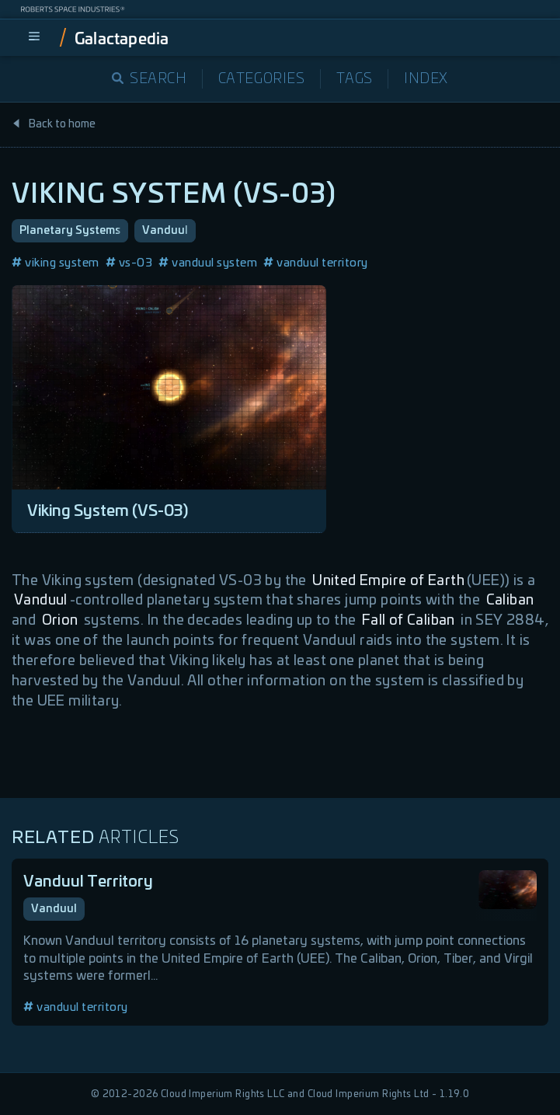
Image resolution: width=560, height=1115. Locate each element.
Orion (60, 621)
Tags (354, 79)
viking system (55, 263)
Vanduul (165, 230)
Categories (261, 79)
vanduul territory (315, 263)
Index (426, 79)
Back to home (54, 124)
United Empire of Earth (388, 581)
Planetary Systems (69, 230)
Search (149, 79)
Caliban (510, 601)
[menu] (34, 37)
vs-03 (129, 263)
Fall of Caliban (408, 621)
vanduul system (207, 263)
